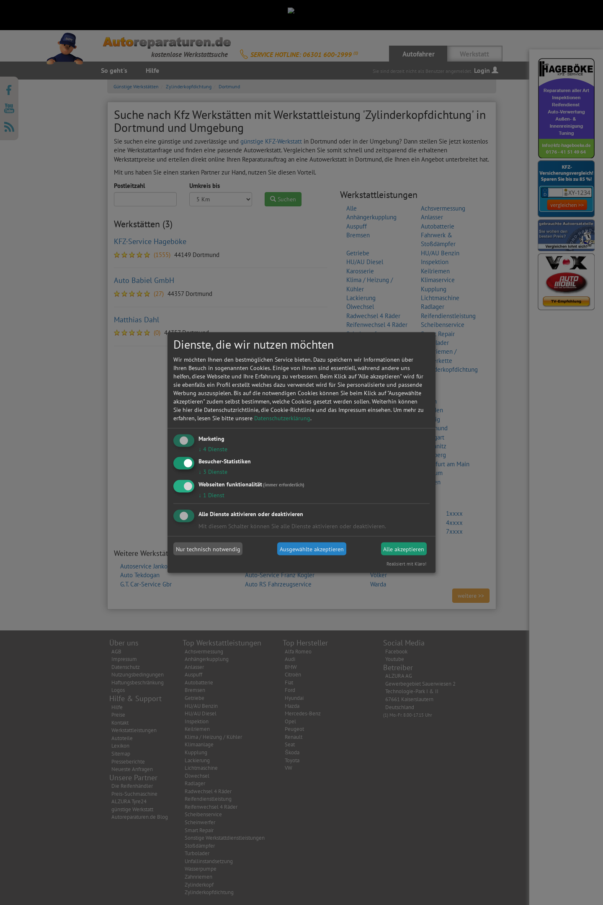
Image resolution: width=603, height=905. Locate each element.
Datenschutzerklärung (282, 418)
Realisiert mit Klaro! (406, 564)
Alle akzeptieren (403, 549)
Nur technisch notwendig (208, 549)
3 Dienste (212, 472)
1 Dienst (211, 495)
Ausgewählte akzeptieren (312, 549)
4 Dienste (212, 448)
